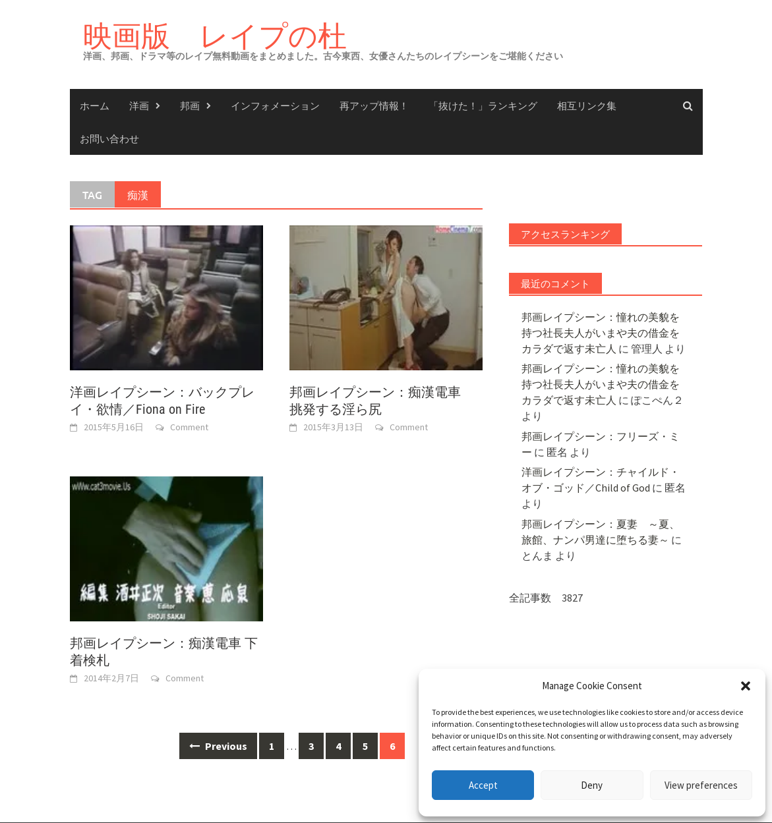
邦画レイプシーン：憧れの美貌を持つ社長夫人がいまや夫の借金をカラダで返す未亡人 (600, 332)
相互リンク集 (586, 105)
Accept (483, 785)
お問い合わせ (109, 138)
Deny (592, 785)
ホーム (94, 105)
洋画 (139, 105)
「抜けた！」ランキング (483, 105)
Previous (218, 745)
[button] (745, 686)
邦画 (190, 105)
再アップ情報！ (374, 105)
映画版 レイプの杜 (215, 35)
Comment (189, 427)
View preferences (701, 785)
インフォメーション (275, 105)
